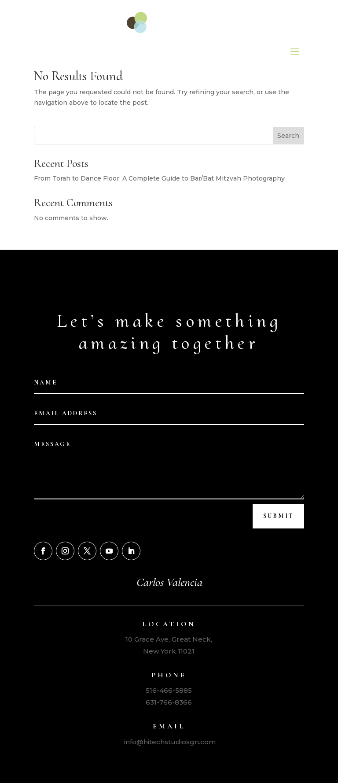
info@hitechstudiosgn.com (169, 742)
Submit (278, 516)
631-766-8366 (169, 702)
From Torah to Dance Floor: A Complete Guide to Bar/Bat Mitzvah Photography (159, 178)
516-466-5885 (169, 690)
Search (288, 136)
